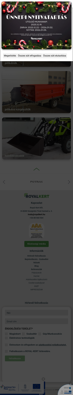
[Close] (70, 3)
